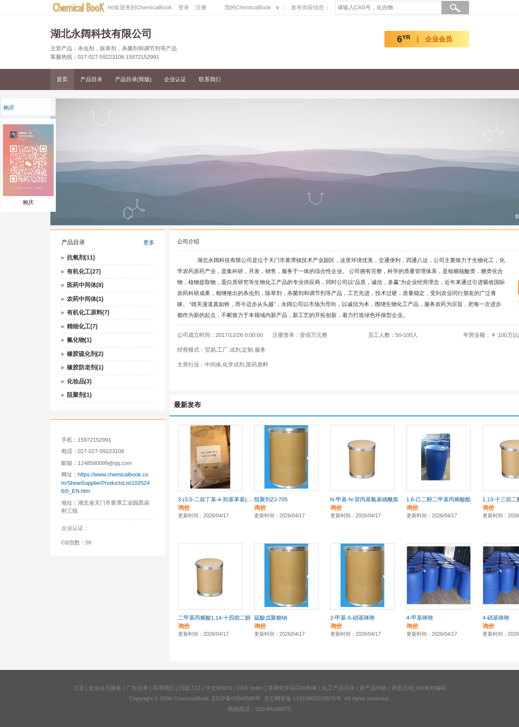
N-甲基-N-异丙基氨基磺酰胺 (364, 499)
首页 (62, 79)
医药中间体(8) (85, 285)
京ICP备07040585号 (236, 698)
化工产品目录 (338, 688)
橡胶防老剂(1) (85, 367)
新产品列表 (373, 688)
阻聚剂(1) (79, 394)
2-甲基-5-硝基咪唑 (352, 618)
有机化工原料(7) (88, 312)
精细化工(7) (82, 326)
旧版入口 (190, 688)
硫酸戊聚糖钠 (270, 618)
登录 (183, 7)
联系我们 (210, 79)
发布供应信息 (307, 7)
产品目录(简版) (133, 79)
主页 (78, 688)
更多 (148, 242)
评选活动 (402, 688)
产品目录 (91, 79)
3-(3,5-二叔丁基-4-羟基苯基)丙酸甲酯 (223, 499)
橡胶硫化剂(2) (85, 353)
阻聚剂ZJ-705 (271, 499)
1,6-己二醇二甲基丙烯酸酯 (438, 499)
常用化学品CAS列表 (293, 688)
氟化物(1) (79, 339)
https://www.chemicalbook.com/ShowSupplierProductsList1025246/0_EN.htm (105, 482)
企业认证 (175, 79)
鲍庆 (8, 107)
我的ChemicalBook (248, 7)
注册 (200, 7)
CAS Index (250, 688)
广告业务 (137, 688)
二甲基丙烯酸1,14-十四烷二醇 (214, 618)
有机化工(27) (84, 271)
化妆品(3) (79, 381)
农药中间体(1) (85, 298)
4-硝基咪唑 (496, 618)
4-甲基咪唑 (420, 618)
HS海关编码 (431, 688)
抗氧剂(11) (81, 257)
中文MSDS (219, 688)
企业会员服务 (104, 688)
